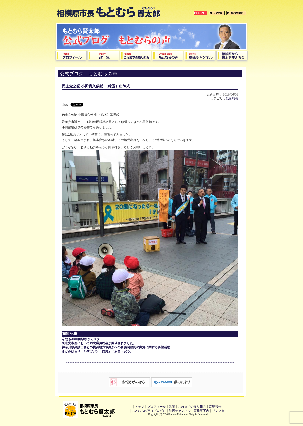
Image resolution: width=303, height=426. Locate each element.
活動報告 (232, 98)
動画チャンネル (180, 410)
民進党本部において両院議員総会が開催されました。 (99, 343)
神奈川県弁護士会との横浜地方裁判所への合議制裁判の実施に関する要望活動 (116, 347)
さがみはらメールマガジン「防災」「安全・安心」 (97, 351)
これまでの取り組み (192, 406)
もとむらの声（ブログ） (149, 410)
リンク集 (218, 410)
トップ (139, 406)
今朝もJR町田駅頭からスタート (84, 339)
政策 (172, 406)
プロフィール (156, 406)
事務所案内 (201, 410)
